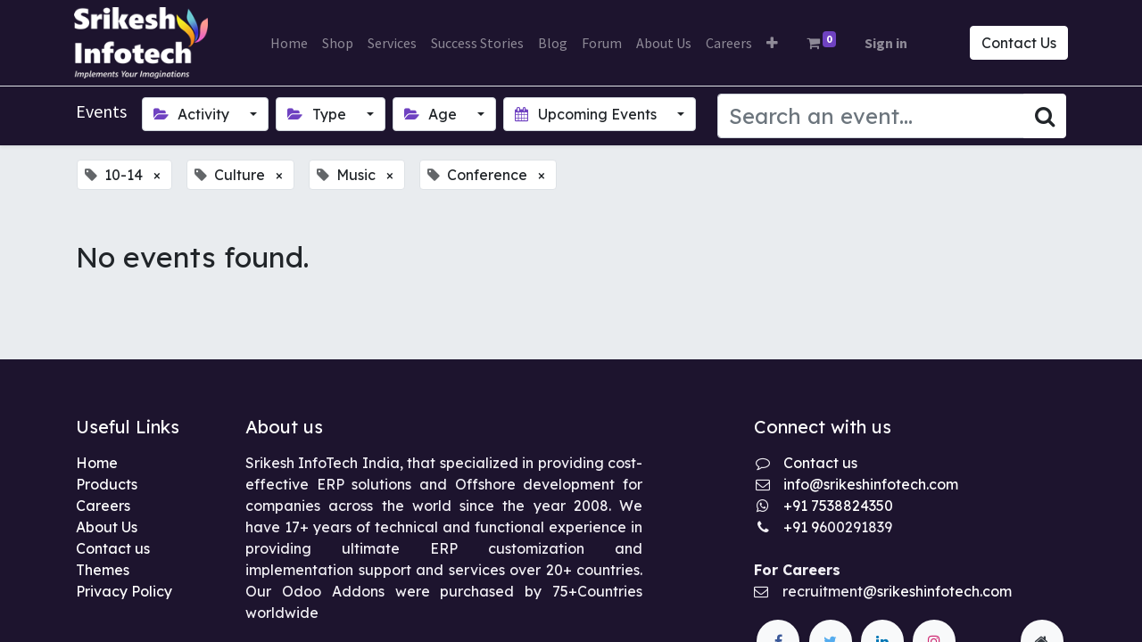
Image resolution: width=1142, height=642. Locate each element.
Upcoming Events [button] (587, 114)
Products (106, 484)
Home (97, 463)
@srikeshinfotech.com (937, 591)
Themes (102, 570)
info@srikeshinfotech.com (870, 484)
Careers (103, 505)
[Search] (1044, 116)
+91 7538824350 (838, 505)
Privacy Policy (124, 591)
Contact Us (1017, 43)
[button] (772, 43)
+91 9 (801, 527)
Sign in (886, 43)
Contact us (113, 548)
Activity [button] (193, 114)
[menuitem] (289, 43)
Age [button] (432, 114)
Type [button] (318, 114)
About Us (106, 527)
